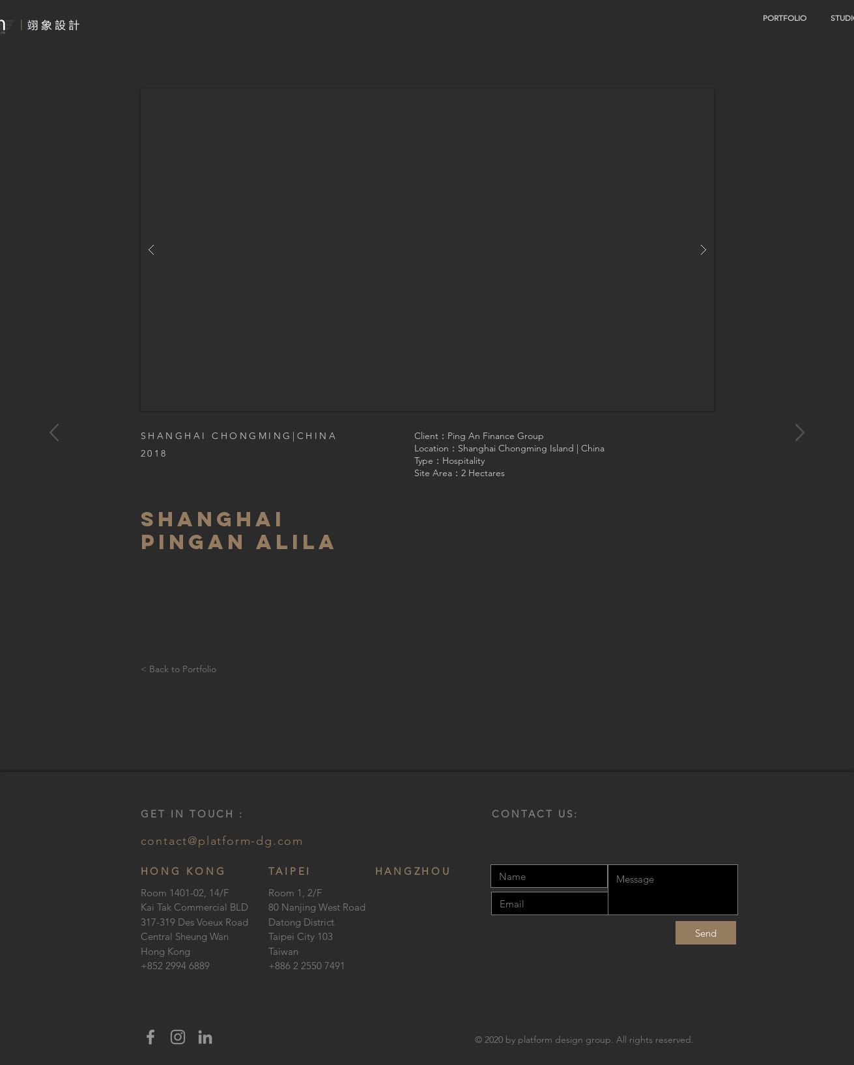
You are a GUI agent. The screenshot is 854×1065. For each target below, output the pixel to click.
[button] (427, 250)
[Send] (706, 932)
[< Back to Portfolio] (181, 670)
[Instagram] (178, 1037)
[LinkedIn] (205, 1037)
